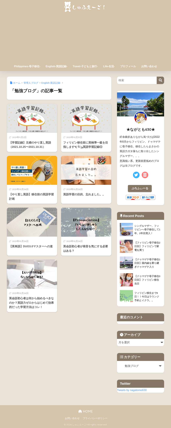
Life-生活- (109, 66)
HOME (85, 411)
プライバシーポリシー (95, 418)
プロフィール (128, 66)
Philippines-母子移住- (27, 66)
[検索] (160, 80)
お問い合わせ (149, 66)
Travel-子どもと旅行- (85, 66)
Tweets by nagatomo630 (132, 390)
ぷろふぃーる (140, 188)
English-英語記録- (56, 66)
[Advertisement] (85, 38)
